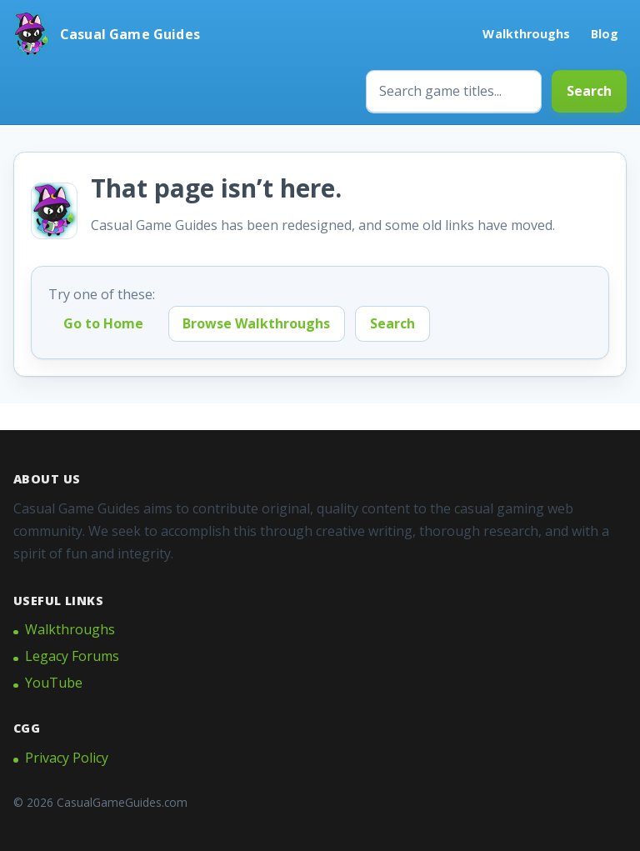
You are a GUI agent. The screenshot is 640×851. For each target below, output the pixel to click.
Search (589, 91)
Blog (604, 34)
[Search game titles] (454, 91)
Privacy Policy (66, 757)
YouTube (53, 682)
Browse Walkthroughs (256, 323)
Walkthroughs (526, 34)
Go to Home (103, 323)
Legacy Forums (72, 656)
